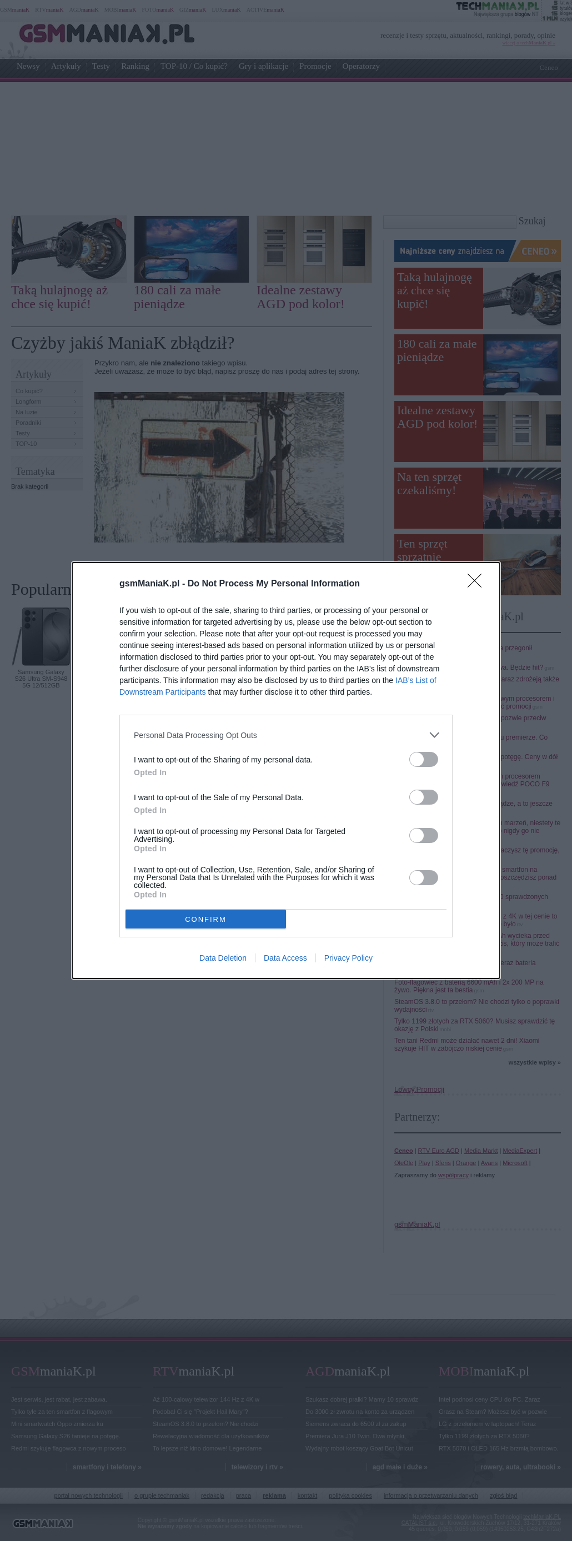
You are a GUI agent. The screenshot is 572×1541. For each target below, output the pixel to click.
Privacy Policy (348, 957)
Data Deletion (223, 957)
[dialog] (286, 770)
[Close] (478, 584)
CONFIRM (206, 919)
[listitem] (286, 735)
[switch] (423, 759)
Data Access (285, 957)
